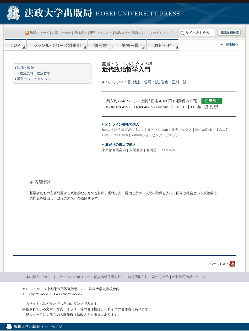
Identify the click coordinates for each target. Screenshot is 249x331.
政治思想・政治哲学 (35, 73)
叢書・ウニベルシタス (34, 79)
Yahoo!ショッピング (146, 135)
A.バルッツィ (113, 82)
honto (106, 130)
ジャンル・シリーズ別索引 (56, 45)
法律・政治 (25, 68)
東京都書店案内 (114, 150)
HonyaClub (203, 130)
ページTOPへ (219, 264)
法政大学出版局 (50, 13)
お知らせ (163, 45)
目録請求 (80, 33)
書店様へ (230, 44)
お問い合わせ (61, 33)
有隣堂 (151, 150)
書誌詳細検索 (229, 33)
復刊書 (100, 45)
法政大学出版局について (132, 33)
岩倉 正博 (170, 82)
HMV (106, 135)
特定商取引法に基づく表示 (148, 277)
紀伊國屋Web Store (129, 130)
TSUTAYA (120, 135)
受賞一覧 (130, 45)
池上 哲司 (142, 82)
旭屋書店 (136, 150)
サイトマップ (162, 33)
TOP (15, 45)
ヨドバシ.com (157, 130)
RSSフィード (39, 33)
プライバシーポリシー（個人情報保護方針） (90, 277)
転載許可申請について (189, 277)
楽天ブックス (181, 130)
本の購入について (39, 277)
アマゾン (172, 135)
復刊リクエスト (101, 33)
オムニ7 (221, 130)
